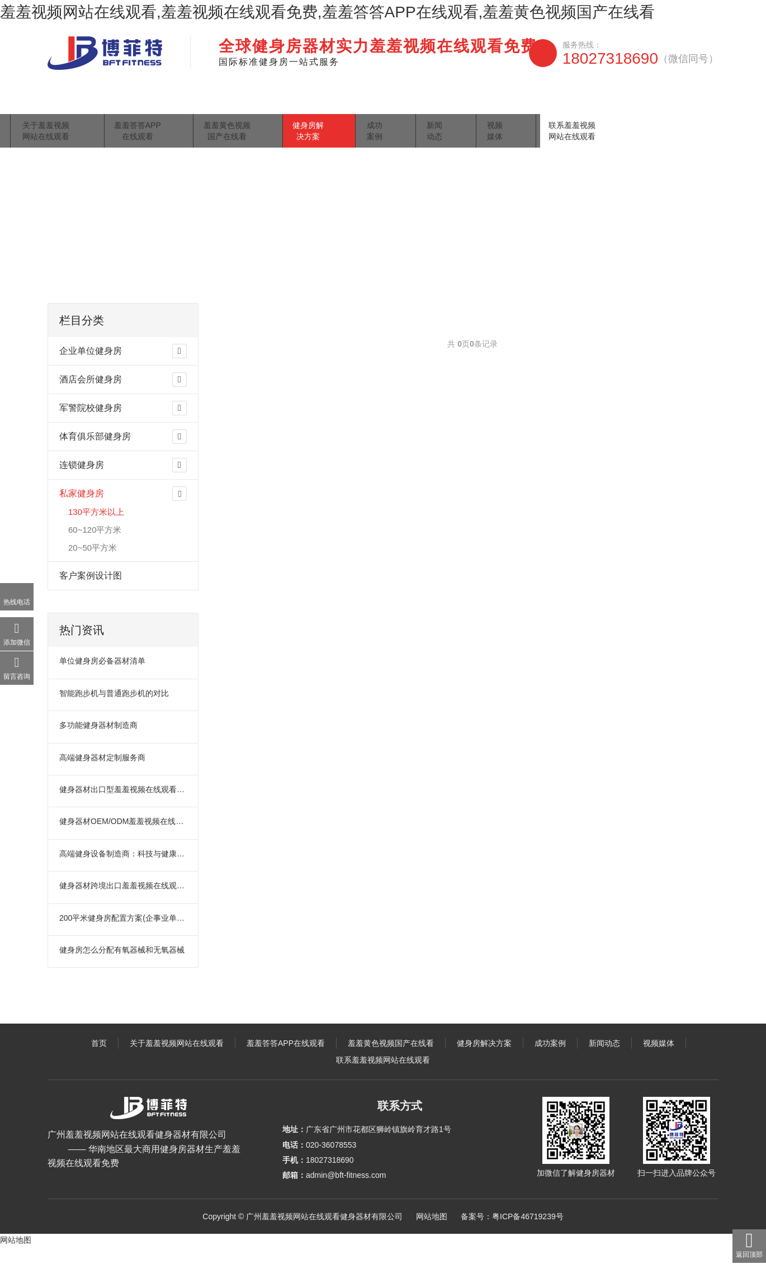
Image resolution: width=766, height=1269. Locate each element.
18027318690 (640, 58)
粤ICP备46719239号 (528, 1238)
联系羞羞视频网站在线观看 (663, 108)
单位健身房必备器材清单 (102, 683)
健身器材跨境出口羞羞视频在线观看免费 (123, 907)
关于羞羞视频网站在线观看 (136, 108)
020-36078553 (331, 1167)
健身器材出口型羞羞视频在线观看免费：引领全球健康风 (123, 811)
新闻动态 (535, 108)
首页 (64, 108)
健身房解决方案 (425, 108)
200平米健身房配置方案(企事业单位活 (123, 940)
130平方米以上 (249, 286)
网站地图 (431, 1238)
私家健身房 (194, 286)
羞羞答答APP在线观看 (239, 108)
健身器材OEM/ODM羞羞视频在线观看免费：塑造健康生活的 (123, 843)
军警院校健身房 (90, 430)
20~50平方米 (92, 570)
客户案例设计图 (90, 598)
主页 (94, 286)
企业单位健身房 (90, 373)
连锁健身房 (81, 487)
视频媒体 (584, 108)
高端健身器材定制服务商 (102, 779)
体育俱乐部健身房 (95, 458)
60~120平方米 (94, 552)
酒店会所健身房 (90, 401)
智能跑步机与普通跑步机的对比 (114, 715)
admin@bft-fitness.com (346, 1197)
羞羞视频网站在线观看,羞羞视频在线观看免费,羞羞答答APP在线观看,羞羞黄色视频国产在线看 (327, 12)
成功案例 (485, 108)
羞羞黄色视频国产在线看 (338, 108)
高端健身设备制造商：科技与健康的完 (123, 876)
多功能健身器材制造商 (98, 747)
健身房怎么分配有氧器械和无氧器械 (122, 972)
